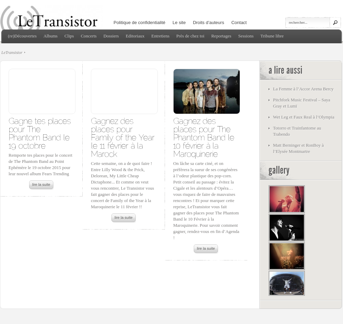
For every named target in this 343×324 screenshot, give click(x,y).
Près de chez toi (190, 35)
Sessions (245, 35)
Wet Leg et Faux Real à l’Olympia (303, 117)
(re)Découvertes (22, 35)
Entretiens (160, 35)
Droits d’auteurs (208, 22)
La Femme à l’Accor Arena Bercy (303, 88)
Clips (69, 35)
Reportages (221, 35)
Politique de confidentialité (139, 22)
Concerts (88, 35)
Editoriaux (135, 35)
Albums (51, 35)
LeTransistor (11, 52)
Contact (239, 22)
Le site (179, 22)
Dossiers (111, 35)
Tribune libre (272, 35)
